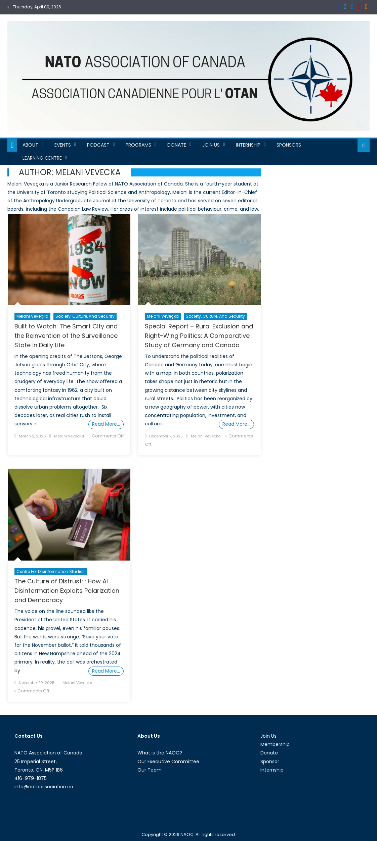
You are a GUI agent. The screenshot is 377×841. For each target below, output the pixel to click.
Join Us (211, 145)
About (30, 145)
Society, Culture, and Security (85, 316)
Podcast (98, 145)
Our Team (149, 770)
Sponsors (289, 145)
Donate (176, 145)
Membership (275, 744)
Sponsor (269, 761)
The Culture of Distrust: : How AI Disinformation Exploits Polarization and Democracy (66, 590)
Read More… (106, 424)
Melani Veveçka (32, 316)
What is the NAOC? (159, 752)
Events (62, 145)
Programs (138, 145)
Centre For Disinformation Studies (50, 571)
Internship (248, 145)
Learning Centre (42, 158)
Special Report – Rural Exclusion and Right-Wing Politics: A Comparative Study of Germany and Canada (199, 335)
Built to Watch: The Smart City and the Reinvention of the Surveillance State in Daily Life (66, 335)
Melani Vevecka (69, 436)
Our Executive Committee (168, 761)
